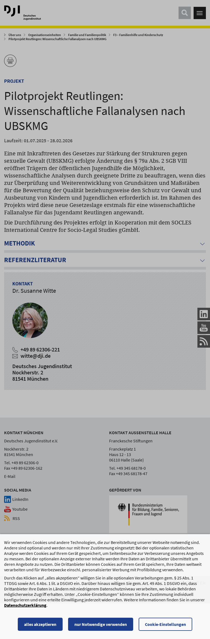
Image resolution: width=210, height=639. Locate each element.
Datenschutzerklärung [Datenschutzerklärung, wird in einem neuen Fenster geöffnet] (25, 605)
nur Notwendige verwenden (100, 625)
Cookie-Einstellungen (165, 625)
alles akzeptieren (40, 625)
